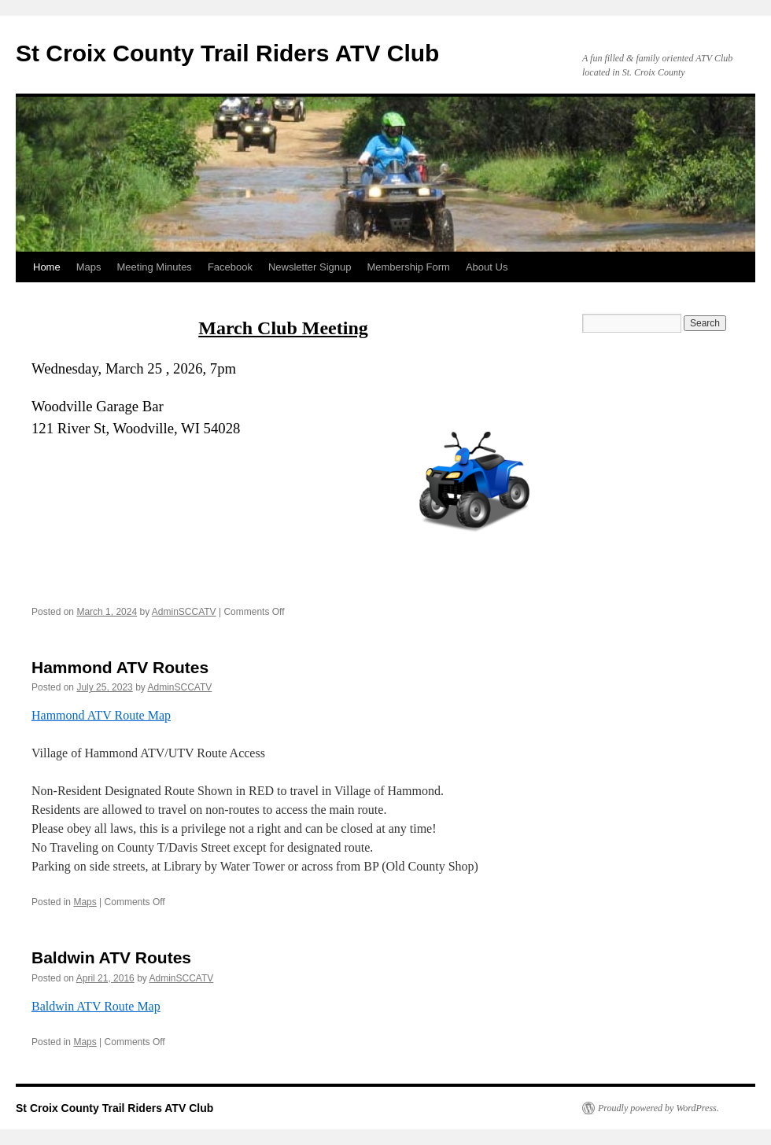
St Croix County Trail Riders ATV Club (227, 53)
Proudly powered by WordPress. (658, 1108)
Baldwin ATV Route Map (95, 1006)
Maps (88, 267)
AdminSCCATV (184, 611)
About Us (486, 267)
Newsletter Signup (310, 267)
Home (47, 267)
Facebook (230, 267)
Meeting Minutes (153, 267)
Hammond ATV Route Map (101, 715)
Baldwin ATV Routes (111, 957)
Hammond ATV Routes (119, 667)
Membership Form (408, 267)
